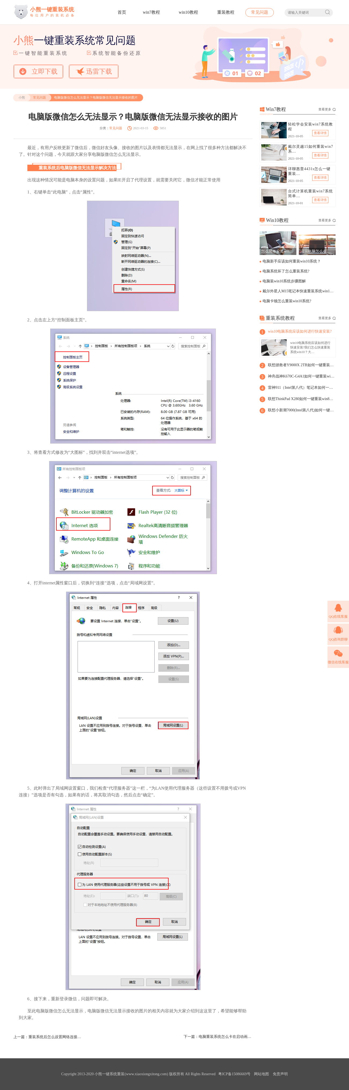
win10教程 (188, 12)
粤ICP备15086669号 (234, 1074)
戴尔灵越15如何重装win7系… (310, 149)
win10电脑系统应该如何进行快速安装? (300, 331)
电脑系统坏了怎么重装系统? (286, 271)
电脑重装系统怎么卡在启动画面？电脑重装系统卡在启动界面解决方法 (225, 1037)
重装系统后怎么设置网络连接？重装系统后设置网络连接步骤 (55, 1037)
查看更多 (327, 109)
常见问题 (259, 12)
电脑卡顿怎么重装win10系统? (287, 301)
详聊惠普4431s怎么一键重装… (309, 171)
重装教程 (225, 12)
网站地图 (261, 1074)
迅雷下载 (93, 71)
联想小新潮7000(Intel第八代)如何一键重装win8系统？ (301, 410)
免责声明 (280, 1074)
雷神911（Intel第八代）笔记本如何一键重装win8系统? (301, 388)
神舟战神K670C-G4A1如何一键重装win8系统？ (301, 376)
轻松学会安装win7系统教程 (310, 126)
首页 (122, 12)
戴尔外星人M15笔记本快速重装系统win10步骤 (299, 291)
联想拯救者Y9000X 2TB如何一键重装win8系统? (301, 365)
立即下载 (38, 71)
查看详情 (320, 133)
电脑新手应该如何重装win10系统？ (292, 261)
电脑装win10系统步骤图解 (284, 281)
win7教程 (151, 12)
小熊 (22, 97)
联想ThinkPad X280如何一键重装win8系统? (301, 399)
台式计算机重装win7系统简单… (310, 193)
